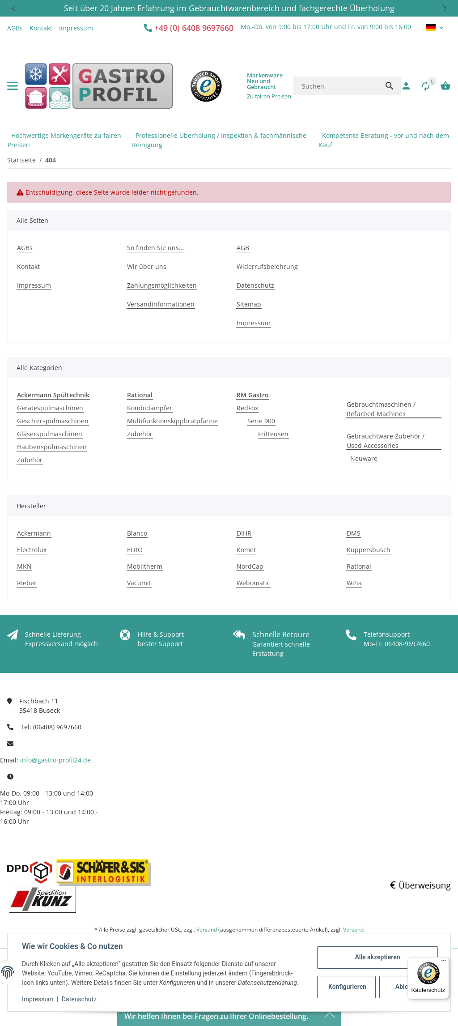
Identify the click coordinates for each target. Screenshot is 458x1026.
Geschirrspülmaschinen (53, 421)
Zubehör (29, 460)
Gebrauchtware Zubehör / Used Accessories (385, 441)
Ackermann (34, 533)
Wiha (354, 583)
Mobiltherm (144, 566)
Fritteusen (273, 434)
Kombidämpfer (149, 408)
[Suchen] (335, 86)
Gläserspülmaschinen (49, 434)
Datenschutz (79, 999)
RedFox (247, 408)
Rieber (27, 583)
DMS (353, 533)
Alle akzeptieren (377, 957)
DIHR (244, 533)
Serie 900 (261, 421)
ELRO (135, 549)
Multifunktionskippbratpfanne (172, 421)
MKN (24, 566)
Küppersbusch (368, 549)
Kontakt (41, 28)
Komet (246, 549)
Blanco (137, 533)
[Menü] (443, 962)
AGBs (15, 28)
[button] (13, 8)
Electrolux (32, 549)
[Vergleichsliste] (421, 86)
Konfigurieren (347, 986)
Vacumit (139, 583)
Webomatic (253, 583)
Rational (359, 566)
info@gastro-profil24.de (55, 760)
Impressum (37, 999)
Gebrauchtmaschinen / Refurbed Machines (381, 409)
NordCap (250, 566)
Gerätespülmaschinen (50, 408)
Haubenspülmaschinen (52, 447)
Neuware (363, 458)
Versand (206, 929)
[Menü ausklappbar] (12, 86)
